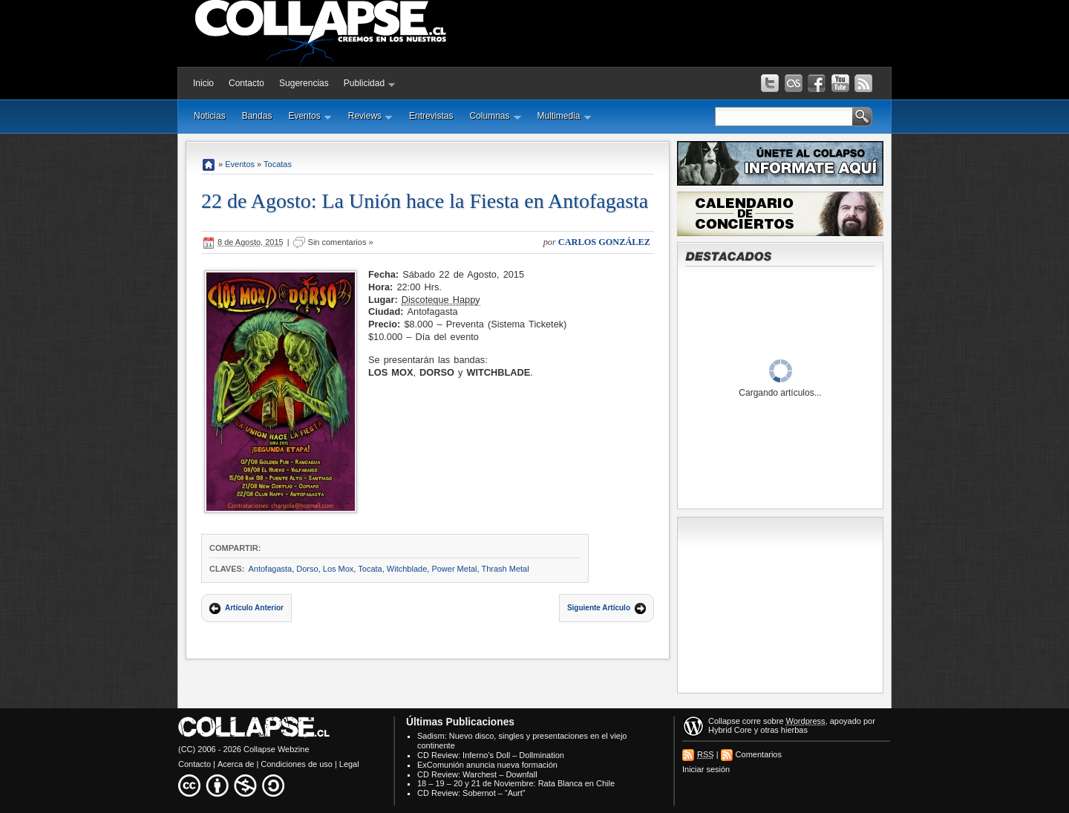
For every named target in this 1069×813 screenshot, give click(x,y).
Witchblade (407, 568)
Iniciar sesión (706, 769)
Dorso (307, 568)
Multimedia (564, 116)
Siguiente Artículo (598, 608)
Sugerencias (304, 83)
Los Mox (338, 568)
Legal (349, 764)
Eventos (309, 116)
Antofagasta (270, 568)
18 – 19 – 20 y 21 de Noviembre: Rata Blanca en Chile (516, 783)
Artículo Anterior (254, 608)
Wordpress (806, 720)
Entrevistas (431, 116)
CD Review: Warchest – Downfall (477, 774)
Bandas (257, 116)
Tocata (370, 568)
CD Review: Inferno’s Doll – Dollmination (490, 755)
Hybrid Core (730, 729)
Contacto (246, 83)
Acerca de (236, 764)
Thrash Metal (505, 568)
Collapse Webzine (276, 749)
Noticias (210, 116)
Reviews (370, 116)
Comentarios (759, 754)
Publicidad (370, 83)
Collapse (724, 720)
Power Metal (454, 568)
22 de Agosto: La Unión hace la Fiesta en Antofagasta (424, 200)
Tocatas (278, 164)
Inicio (203, 83)
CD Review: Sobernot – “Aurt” (471, 792)
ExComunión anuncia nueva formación (487, 764)
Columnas (494, 116)
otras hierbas (784, 729)
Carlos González (604, 242)
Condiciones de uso (297, 764)
